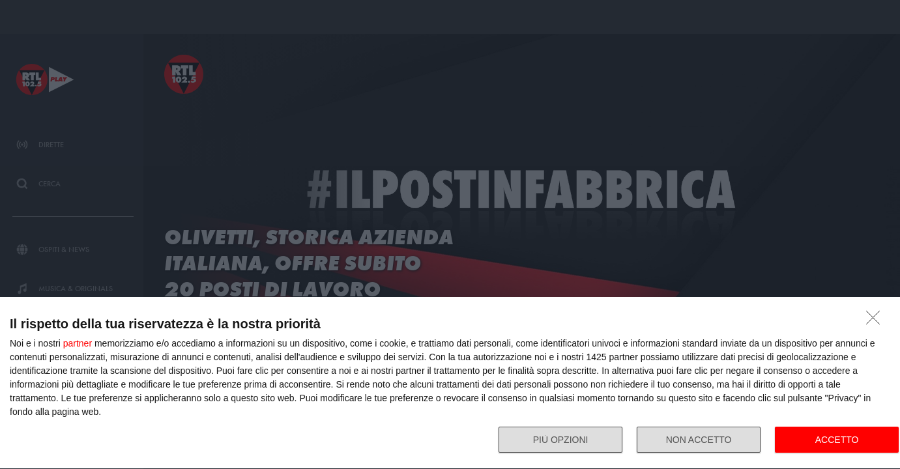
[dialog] (450, 383)
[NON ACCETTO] (876, 321)
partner (77, 343)
